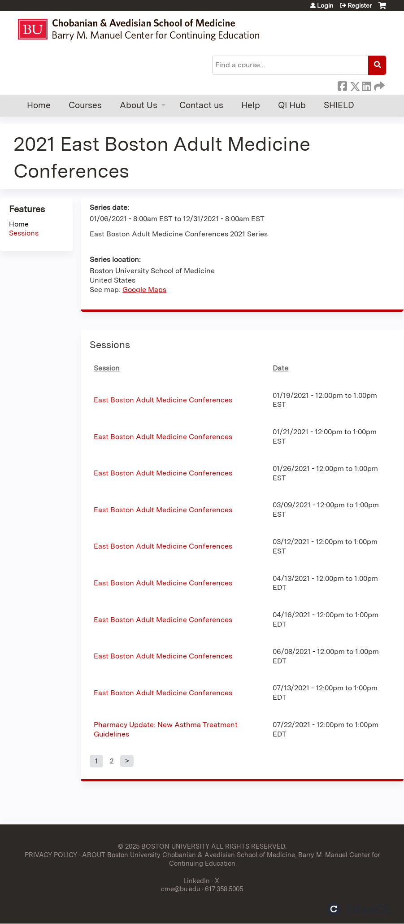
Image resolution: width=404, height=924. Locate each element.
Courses (85, 105)
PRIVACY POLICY (51, 855)
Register (360, 5)
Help (250, 105)
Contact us (201, 105)
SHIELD (339, 105)
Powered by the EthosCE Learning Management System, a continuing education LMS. (359, 908)
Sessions (24, 233)
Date (280, 368)
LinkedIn (366, 84)
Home (39, 105)
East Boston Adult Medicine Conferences (163, 400)
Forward (378, 84)
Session (107, 368)
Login (325, 5)
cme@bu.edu (180, 889)
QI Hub (292, 105)
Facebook (342, 84)
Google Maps (144, 289)
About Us (138, 105)
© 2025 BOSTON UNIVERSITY (163, 846)
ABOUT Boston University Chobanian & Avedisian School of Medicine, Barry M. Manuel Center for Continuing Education (231, 859)
